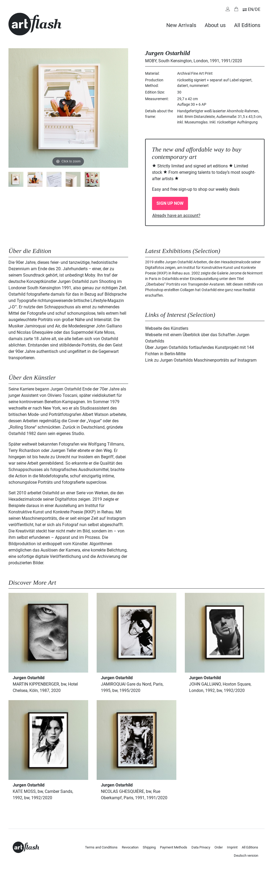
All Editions (247, 25)
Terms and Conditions (101, 847)
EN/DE (254, 9)
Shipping (149, 847)
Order (218, 847)
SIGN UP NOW (170, 203)
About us (215, 25)
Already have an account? (176, 215)
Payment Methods (173, 847)
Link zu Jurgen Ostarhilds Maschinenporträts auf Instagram (201, 360)
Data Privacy (200, 847)
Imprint (232, 847)
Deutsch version (246, 855)
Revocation (130, 847)
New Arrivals (181, 25)
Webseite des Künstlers (166, 328)
